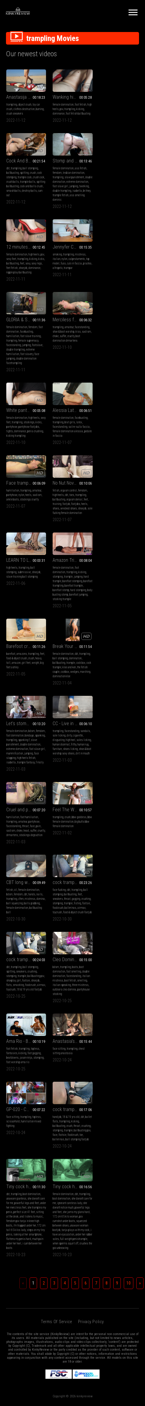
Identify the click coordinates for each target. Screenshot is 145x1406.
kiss (78, 281)
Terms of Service (56, 970)
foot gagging (34, 779)
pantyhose (104, 285)
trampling (11, 104)
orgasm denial (121, 376)
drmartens (12, 634)
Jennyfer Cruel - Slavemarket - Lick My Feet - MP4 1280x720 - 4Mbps (119, 178)
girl (65, 707)
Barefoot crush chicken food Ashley (119, 437)
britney (32, 212)
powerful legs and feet (73, 852)
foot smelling (120, 698)
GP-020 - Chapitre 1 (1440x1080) (119, 767)
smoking (103, 186)
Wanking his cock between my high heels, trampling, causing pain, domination (72, 97)
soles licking (130, 539)
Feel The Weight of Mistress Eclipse (72, 609)
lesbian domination (27, 190)
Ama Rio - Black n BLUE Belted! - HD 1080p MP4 (26, 767)
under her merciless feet (66, 856)
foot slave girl (28, 204)
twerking (21, 208)
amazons (114, 444)
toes (118, 371)
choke (56, 285)
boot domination (78, 843)
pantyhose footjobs (121, 285)
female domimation (110, 634)
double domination (16, 199)
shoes (102, 385)
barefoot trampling (63, 462)
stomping (58, 453)
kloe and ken (23, 543)
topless (35, 775)
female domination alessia (21, 380)
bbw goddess (79, 616)
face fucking (12, 693)
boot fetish (116, 707)
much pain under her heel (72, 892)
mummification (61, 552)
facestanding (13, 294)
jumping (10, 208)
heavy (131, 449)
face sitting (59, 775)
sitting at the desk (68, 865)
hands (124, 621)
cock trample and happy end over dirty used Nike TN (26, 686)
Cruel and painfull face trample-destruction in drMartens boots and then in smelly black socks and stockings (26, 609)
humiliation (12, 285)
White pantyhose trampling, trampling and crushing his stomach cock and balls (119, 269)
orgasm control (115, 367)
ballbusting (105, 109)
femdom (10, 190)
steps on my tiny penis (65, 883)
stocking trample (81, 475)
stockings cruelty (75, 376)
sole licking (105, 534)
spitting (117, 109)
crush (126, 109)
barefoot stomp (70, 466)
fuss (109, 195)
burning (40, 109)
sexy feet (57, 190)
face (32, 625)
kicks (88, 190)
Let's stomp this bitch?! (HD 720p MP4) (72, 523)
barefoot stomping (72, 457)
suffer (63, 285)
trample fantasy (72, 561)
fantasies (11, 779)
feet (68, 195)
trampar (114, 199)
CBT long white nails (118, 609)
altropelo (104, 199)
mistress (126, 186)
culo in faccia (120, 195)
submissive (24, 449)
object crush (24, 104)
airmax (35, 711)
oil (108, 616)
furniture (103, 548)
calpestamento (123, 190)
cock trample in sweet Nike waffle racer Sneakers (72, 686)
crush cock (131, 113)
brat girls (23, 371)
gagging (29, 702)
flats (55, 711)
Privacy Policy (91, 970)
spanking (86, 534)
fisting (31, 707)
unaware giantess (63, 847)
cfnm (113, 625)
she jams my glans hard (122, 861)
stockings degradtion (30, 634)
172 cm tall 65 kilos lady (71, 879)
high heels (80, 186)
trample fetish (14, 217)
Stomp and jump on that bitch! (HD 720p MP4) (26, 178)
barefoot (103, 444)
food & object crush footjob (31, 716)
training (103, 380)
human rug (129, 543)
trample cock (117, 113)
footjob (112, 380)
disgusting (105, 539)
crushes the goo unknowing (117, 897)
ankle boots (59, 376)
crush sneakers (14, 113)
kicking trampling (108, 294)
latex (33, 371)
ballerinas (24, 711)
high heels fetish (72, 557)
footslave (37, 294)
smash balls (106, 127)
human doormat (107, 543)
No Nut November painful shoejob (119, 360)
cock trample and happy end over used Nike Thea (26, 836)
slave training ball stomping (22, 453)
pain (38, 625)
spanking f (70, 539)
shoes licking (116, 548)
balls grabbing (124, 630)
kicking (80, 109)
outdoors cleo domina (111, 716)
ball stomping (123, 104)
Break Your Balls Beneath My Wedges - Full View (26, 523)
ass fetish (34, 186)
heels (75, 371)
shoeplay (57, 707)
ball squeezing (107, 630)
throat (25, 625)
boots (121, 693)
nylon (111, 190)
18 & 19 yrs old (24, 843)
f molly (86, 561)
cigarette (124, 534)
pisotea (133, 195)
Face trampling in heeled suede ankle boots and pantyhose (72, 360)
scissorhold (105, 779)
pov (61, 109)
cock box (34, 539)
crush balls (105, 118)
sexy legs (83, 195)
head (26, 630)
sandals (131, 530)
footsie (40, 707)
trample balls (120, 118)
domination (29, 534)
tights (102, 290)
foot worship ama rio (17, 788)
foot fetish (80, 104)
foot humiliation (29, 616)
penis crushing (128, 290)
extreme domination (63, 548)
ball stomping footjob (30, 865)
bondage (75, 534)
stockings (121, 281)
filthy (120, 543)
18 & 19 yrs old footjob (75, 716)
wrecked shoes (115, 385)
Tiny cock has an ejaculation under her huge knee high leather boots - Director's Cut (72, 836)
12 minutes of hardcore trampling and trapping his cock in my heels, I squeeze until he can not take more (72, 178)
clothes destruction (24, 109)
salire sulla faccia (32, 376)
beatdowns (12, 784)
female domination (63, 104)
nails (132, 621)
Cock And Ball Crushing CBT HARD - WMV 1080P (119, 97)
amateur (69, 276)
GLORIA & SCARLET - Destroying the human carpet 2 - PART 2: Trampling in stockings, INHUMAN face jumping (26, 269)
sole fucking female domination (116, 389)
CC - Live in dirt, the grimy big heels (119, 523)
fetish (102, 367)
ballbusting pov (82, 702)
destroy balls (122, 127)
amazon (108, 453)
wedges (28, 548)
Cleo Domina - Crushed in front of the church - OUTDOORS (119, 686)
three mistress (126, 711)
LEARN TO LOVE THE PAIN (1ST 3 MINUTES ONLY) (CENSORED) (26, 437)
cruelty (70, 285)
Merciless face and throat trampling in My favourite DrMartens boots (72, 269)
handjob (10, 843)
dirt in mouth (129, 552)
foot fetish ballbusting (78, 113)
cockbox (18, 548)
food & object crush (109, 449)
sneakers (11, 702)
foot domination (61, 534)
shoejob (69, 199)
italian (103, 190)
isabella (23, 212)
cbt (100, 104)
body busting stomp (74, 471)
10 (128, 932)
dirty (115, 534)
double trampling (15, 299)
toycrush (11, 716)
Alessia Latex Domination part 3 (26, 360)
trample (68, 453)
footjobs (121, 380)
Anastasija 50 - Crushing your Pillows (26, 97)
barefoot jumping (62, 475)
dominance (59, 113)
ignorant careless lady (119, 852)
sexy (74, 195)
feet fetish (58, 199)
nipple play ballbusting (65, 204)
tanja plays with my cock (122, 879)
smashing (64, 711)
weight (128, 453)
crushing (39, 702)
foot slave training (30, 285)
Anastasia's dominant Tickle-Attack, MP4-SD (72, 767)
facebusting (26, 281)
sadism (86, 281)
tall (101, 453)
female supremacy (28, 290)
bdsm (78, 530)
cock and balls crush (124, 122)
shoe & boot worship (63, 281)
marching (39, 548)
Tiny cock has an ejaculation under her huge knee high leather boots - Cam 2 (119, 836)
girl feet (119, 453)
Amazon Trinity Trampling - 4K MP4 (72, 437)
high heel (117, 539)
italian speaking (108, 711)
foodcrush (11, 711)
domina (133, 625)
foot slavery (26, 303)
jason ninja (26, 784)
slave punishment (28, 195)
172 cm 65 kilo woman (111, 865)
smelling (128, 707)
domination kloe (15, 552)
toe (34, 861)
